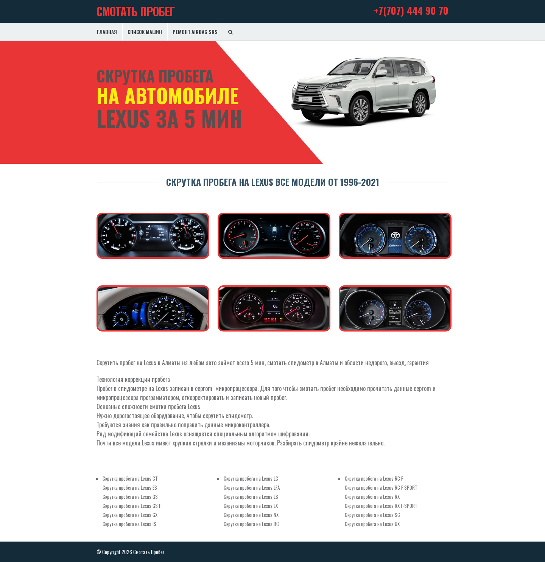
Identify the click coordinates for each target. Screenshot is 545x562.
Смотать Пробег (135, 11)
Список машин (145, 32)
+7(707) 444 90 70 (411, 10)
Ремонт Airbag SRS (195, 32)
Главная (107, 32)
